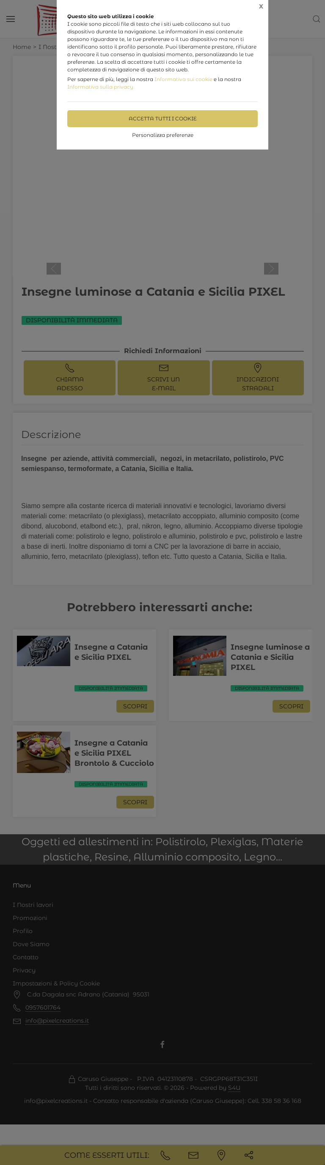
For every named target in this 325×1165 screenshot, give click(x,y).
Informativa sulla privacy (100, 87)
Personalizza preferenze (162, 135)
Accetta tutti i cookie (163, 118)
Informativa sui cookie (183, 79)
